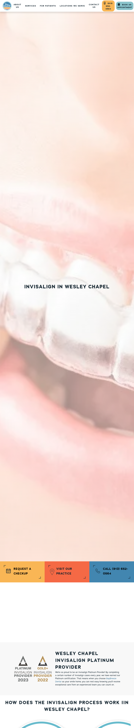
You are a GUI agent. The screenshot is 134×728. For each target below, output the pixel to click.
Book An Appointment (124, 6)
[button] (30, 5)
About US (17, 5)
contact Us (94, 5)
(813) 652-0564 (108, 6)
